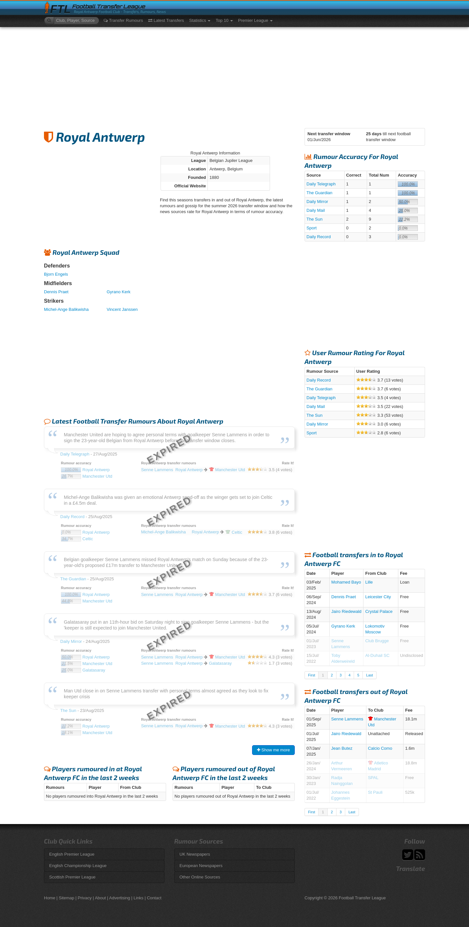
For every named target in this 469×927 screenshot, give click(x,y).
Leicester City (378, 596)
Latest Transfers (166, 20)
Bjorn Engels (56, 274)
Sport (311, 227)
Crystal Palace (378, 611)
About (100, 897)
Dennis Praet (56, 291)
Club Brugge (377, 640)
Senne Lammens (347, 719)
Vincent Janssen (122, 309)
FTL (60, 9)
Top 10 (224, 20)
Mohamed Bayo (346, 582)
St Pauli (375, 792)
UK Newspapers (194, 854)
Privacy (85, 897)
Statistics (200, 20)
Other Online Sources (199, 877)
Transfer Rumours (123, 20)
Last (369, 675)
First (311, 675)
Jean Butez (341, 748)
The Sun (314, 219)
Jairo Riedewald (346, 611)
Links (138, 897)
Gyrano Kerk (119, 291)
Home (49, 897)
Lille (369, 582)
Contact (154, 897)
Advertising (119, 897)
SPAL (373, 777)
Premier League (255, 20)
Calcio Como (380, 748)
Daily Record (318, 236)
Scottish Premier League (72, 877)
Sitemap (66, 897)
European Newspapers (200, 865)
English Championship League (78, 865)
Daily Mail (315, 210)
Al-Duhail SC (377, 655)
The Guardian (319, 192)
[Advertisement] (234, 76)
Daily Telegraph (320, 183)
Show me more (273, 749)
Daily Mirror (317, 201)
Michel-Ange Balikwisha (66, 309)
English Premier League (71, 854)
